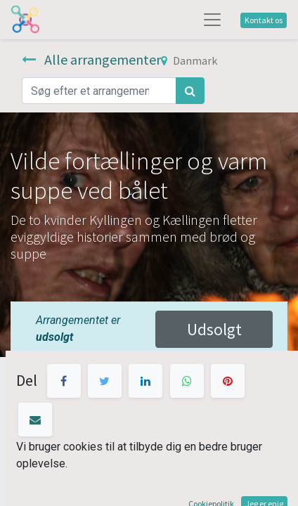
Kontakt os (264, 20)
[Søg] (190, 90)
